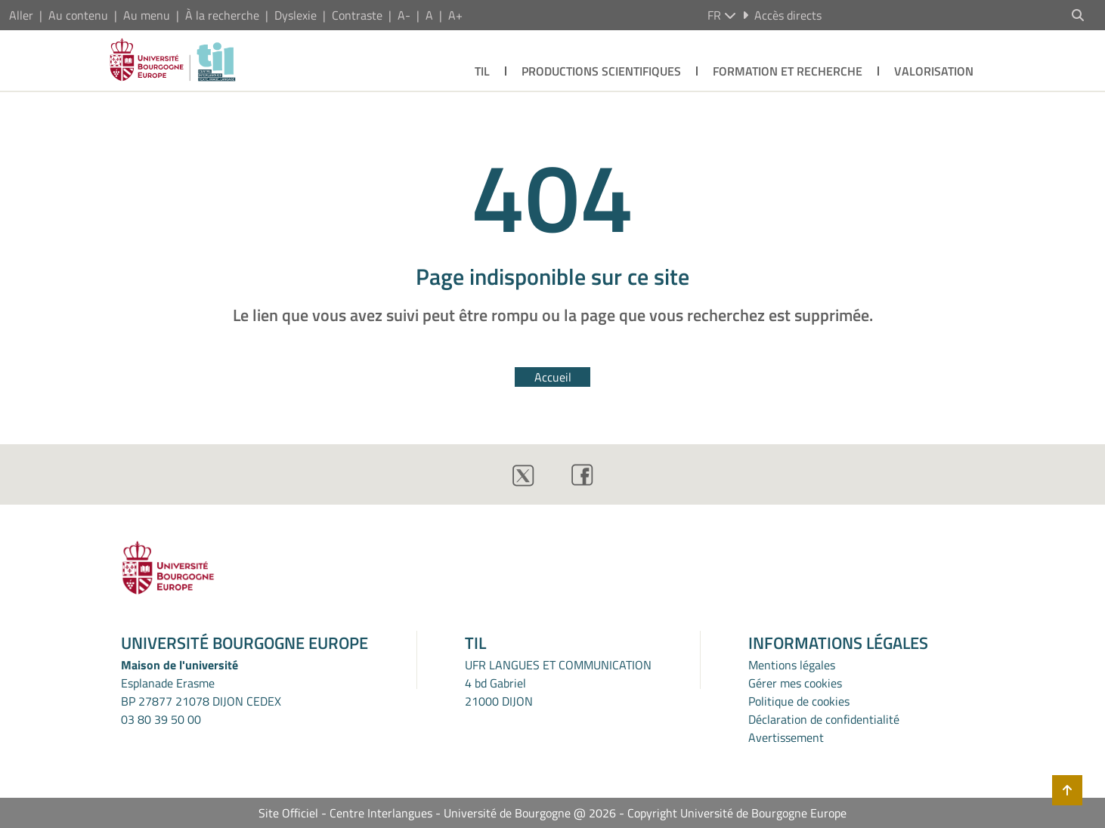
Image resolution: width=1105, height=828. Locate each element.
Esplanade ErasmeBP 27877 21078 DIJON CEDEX (201, 692)
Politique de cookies (799, 701)
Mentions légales (791, 665)
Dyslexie (295, 15)
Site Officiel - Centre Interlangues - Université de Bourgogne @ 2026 (437, 813)
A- (404, 15)
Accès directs (782, 15)
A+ (455, 15)
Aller (21, 15)
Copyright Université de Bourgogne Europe (737, 813)
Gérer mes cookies (795, 683)
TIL (482, 71)
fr (721, 15)
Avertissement (786, 737)
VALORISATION (933, 71)
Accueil (552, 377)
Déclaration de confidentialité (823, 719)
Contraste (357, 15)
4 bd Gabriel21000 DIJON (499, 692)
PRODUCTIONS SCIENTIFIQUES (601, 71)
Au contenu (78, 15)
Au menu (146, 15)
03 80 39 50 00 (161, 719)
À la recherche (222, 15)
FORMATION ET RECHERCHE (787, 71)
